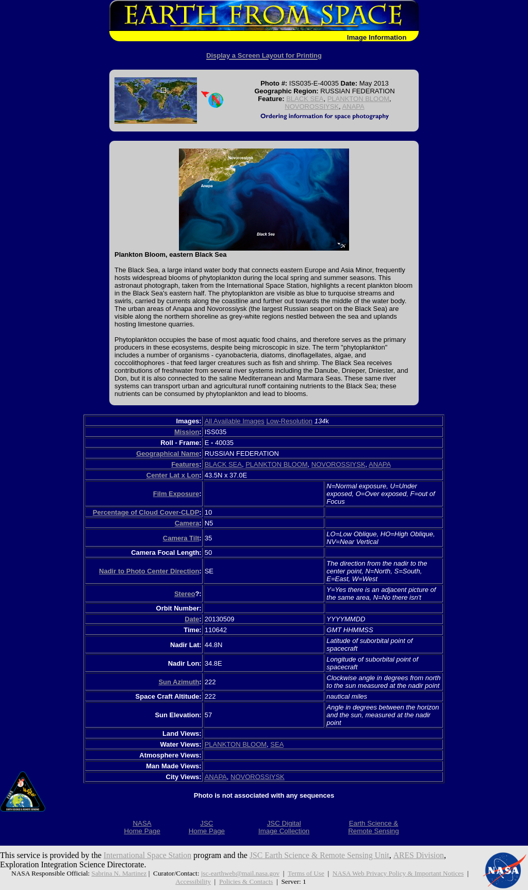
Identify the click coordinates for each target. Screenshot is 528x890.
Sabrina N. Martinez (117, 873)
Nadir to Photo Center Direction (149, 571)
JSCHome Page (207, 827)
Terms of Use (306, 873)
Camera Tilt (181, 538)
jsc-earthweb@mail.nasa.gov (239, 873)
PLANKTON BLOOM (358, 99)
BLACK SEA (304, 99)
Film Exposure (176, 494)
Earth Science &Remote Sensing (373, 827)
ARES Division (423, 855)
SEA (276, 744)
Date (192, 619)
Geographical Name (167, 453)
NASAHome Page (142, 827)
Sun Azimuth (178, 682)
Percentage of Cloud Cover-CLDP (146, 512)
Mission (186, 432)
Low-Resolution (289, 421)
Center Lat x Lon (173, 475)
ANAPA (353, 106)
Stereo (184, 594)
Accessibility (192, 881)
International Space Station (148, 855)
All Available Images (235, 421)
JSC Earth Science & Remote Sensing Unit (322, 855)
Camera (187, 523)
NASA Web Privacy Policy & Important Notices (399, 873)
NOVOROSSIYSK (312, 106)
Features (185, 464)
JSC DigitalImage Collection (283, 827)
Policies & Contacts (246, 881)
